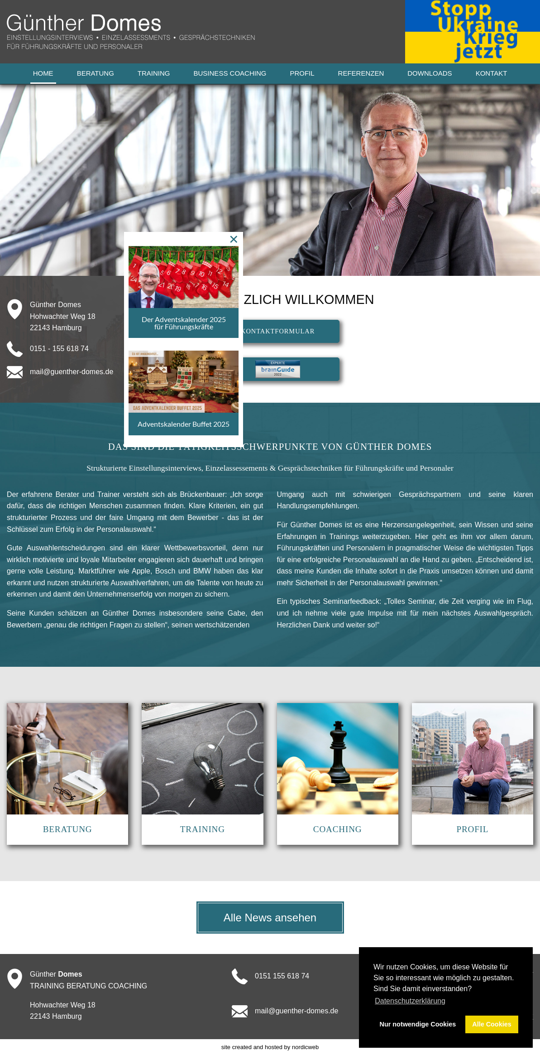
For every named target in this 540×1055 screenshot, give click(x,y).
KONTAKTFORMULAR (278, 331)
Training (154, 73)
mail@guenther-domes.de (71, 371)
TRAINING (202, 829)
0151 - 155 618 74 (59, 348)
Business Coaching (230, 73)
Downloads (429, 73)
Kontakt (491, 73)
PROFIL (472, 829)
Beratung (95, 73)
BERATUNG (67, 829)
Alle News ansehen (270, 917)
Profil (302, 73)
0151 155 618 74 (282, 976)
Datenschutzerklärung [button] (410, 1001)
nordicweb (305, 1047)
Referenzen (361, 73)
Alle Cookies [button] (491, 1024)
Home (43, 73)
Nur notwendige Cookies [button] (418, 1024)
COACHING (337, 829)
